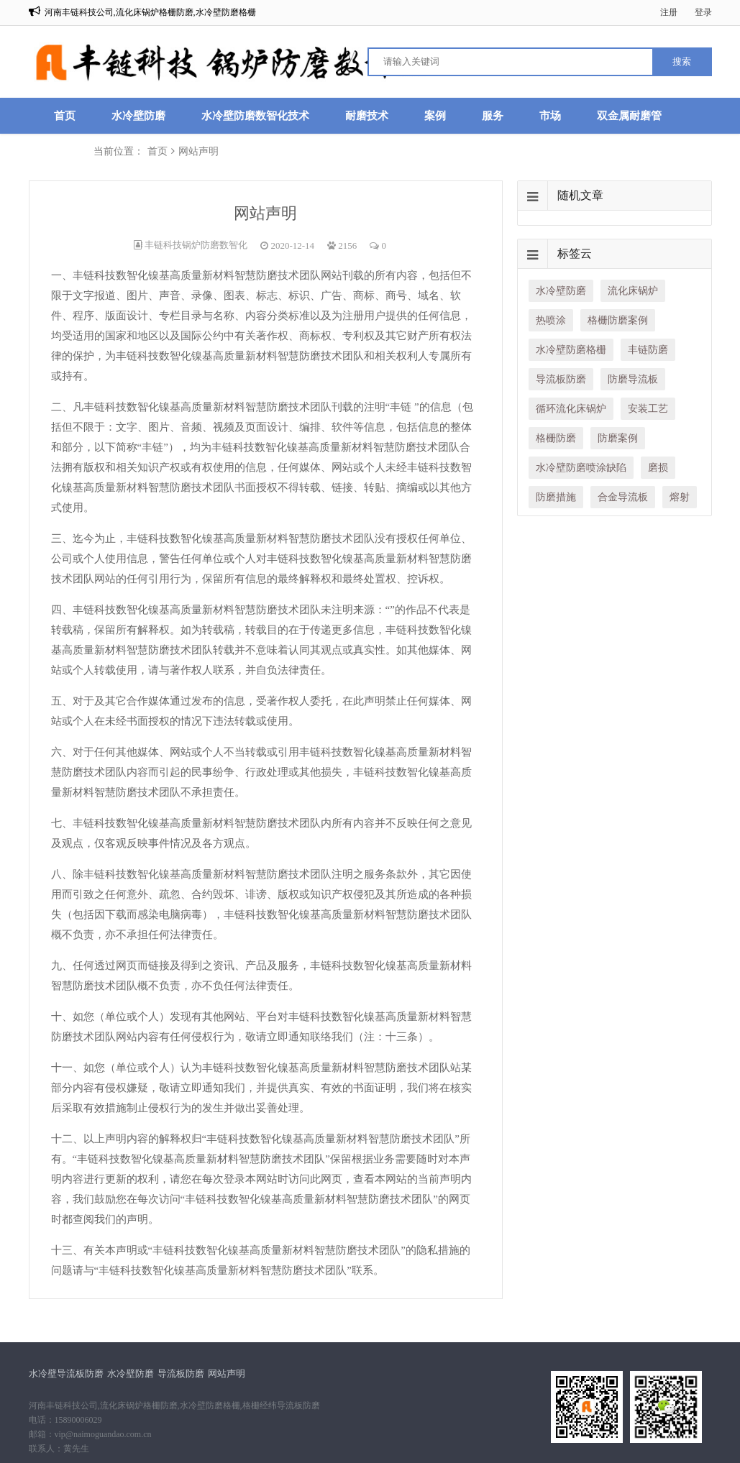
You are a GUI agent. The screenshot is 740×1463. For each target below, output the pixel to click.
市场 (550, 115)
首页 (65, 115)
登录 (703, 12)
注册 (668, 12)
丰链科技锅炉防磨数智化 (196, 244)
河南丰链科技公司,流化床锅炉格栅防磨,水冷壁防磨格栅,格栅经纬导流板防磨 (174, 1405)
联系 (65, 151)
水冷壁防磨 (138, 115)
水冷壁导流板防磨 (66, 1373)
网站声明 (226, 1373)
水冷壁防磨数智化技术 (255, 115)
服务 (492, 115)
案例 (435, 115)
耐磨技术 (366, 115)
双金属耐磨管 (629, 115)
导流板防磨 (180, 1373)
